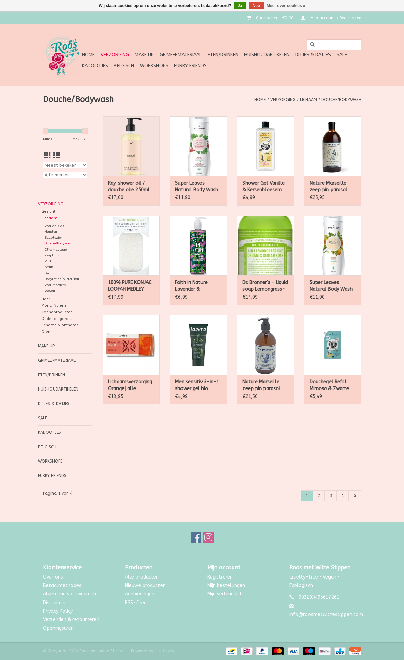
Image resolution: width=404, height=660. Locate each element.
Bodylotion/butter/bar (62, 279)
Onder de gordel (56, 318)
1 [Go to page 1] (307, 495)
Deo (47, 273)
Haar (45, 299)
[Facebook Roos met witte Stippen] (196, 537)
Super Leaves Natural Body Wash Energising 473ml (331, 286)
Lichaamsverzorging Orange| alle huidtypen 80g (130, 385)
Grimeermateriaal (181, 55)
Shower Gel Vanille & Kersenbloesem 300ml (263, 186)
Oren (45, 332)
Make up (144, 55)
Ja (240, 5)
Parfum (51, 261)
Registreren (220, 577)
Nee (256, 5)
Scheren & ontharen (60, 325)
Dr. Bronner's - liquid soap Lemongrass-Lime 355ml (265, 286)
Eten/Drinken (223, 55)
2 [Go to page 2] (319, 495)
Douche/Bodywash (341, 99)
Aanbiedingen (139, 594)
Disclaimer (54, 603)
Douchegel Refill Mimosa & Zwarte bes (329, 385)
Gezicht (48, 211)
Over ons (53, 577)
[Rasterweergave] (47, 155)
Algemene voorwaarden (69, 594)
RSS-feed (136, 603)
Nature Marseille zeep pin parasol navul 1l (328, 186)
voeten (50, 291)
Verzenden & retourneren (71, 619)
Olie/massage (56, 250)
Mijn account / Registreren (331, 18)
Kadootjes (95, 66)
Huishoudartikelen (267, 55)
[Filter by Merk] (65, 175)
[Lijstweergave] (56, 155)
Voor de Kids (54, 226)
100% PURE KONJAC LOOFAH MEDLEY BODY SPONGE (129, 286)
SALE (342, 55)
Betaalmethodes (62, 585)
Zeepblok (52, 255)
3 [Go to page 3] (330, 495)
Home (88, 55)
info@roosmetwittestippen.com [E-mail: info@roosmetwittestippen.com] (326, 614)
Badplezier (53, 238)
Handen (51, 232)
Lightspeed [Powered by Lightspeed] (165, 651)
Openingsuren (58, 628)
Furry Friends (190, 66)
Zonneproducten (57, 312)
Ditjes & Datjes (313, 55)
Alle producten (142, 577)
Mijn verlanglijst (224, 594)
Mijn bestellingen (226, 585)
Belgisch (124, 66)
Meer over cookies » (286, 5)
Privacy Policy (58, 611)
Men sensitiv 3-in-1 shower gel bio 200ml (197, 385)
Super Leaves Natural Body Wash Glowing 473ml (196, 186)
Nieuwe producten (145, 585)
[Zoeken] (334, 44)
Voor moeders (55, 285)
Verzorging (115, 55)
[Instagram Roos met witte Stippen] (208, 537)
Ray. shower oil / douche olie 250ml (129, 186)
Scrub (49, 267)
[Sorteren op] (65, 165)
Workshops (154, 66)
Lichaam (308, 99)
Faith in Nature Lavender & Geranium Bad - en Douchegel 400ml (196, 286)
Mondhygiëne (54, 305)
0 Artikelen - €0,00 (271, 18)
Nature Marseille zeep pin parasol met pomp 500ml (262, 385)
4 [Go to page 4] (342, 495)
